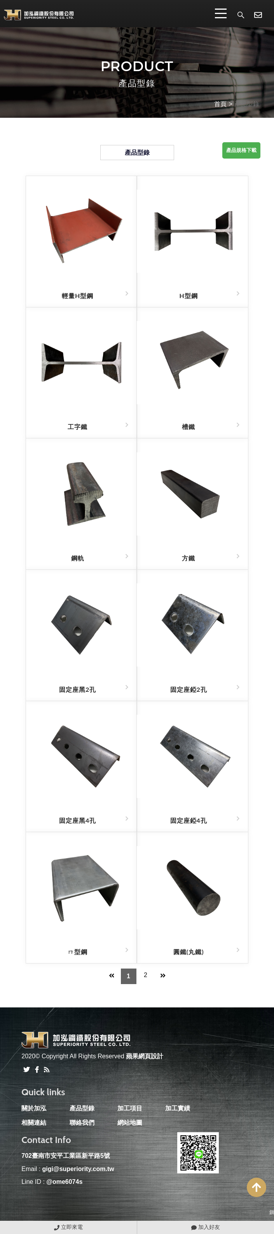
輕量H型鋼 (77, 295)
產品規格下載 (241, 150)
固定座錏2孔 (188, 689)
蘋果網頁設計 (144, 1056)
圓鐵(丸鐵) (188, 951)
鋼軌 (77, 558)
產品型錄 (246, 104)
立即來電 (68, 1227)
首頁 (220, 104)
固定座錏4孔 (188, 820)
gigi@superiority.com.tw (78, 1169)
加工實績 (177, 1108)
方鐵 (188, 558)
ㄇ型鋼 (77, 951)
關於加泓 (33, 1108)
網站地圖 (129, 1122)
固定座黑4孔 (77, 820)
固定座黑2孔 (77, 689)
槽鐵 (188, 426)
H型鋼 (189, 295)
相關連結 (33, 1122)
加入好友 (205, 1227)
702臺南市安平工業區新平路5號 (65, 1155)
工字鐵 (77, 426)
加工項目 (129, 1108)
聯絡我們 (82, 1122)
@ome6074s (64, 1181)
